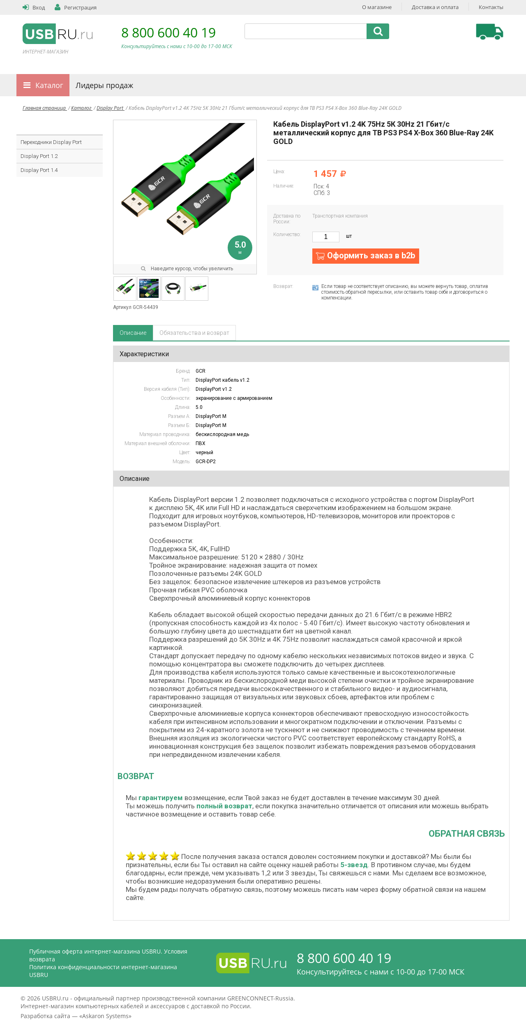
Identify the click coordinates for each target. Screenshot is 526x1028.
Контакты (491, 7)
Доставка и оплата (435, 7)
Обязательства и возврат (194, 333)
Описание (133, 333)
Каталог (49, 85)
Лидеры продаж (104, 85)
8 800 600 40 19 (168, 32)
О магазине (377, 7)
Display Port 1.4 (39, 170)
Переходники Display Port (51, 142)
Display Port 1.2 (39, 156)
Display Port (111, 107)
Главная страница (45, 107)
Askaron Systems (105, 1016)
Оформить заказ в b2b (371, 255)
